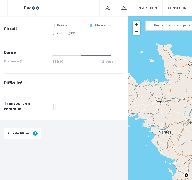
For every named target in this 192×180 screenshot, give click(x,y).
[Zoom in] (136, 24)
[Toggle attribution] (187, 175)
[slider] (82, 55)
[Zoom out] (136, 31)
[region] (160, 98)
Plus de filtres (23, 133)
